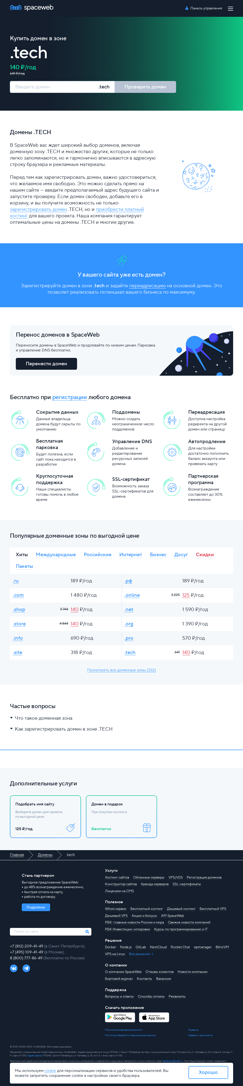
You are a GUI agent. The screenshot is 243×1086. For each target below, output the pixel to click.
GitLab (141, 947)
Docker (110, 947)
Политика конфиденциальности (123, 1029)
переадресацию (147, 286)
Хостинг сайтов (117, 877)
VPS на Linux (115, 954)
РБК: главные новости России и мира (134, 922)
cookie (50, 1070)
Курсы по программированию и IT (181, 929)
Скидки (205, 555)
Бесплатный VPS (213, 909)
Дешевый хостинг (181, 909)
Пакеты (24, 566)
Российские (97, 555)
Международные (56, 555)
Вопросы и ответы (119, 996)
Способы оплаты (151, 996)
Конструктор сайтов (121, 884)
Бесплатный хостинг (146, 909)
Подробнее (36, 907)
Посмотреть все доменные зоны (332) (121, 670)
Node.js (126, 947)
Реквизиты (177, 996)
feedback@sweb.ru (172, 1061)
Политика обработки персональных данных (130, 1035)
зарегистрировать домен (38, 209)
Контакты (144, 979)
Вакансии (163, 979)
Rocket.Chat (180, 947)
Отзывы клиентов (159, 972)
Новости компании (192, 972)
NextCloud (158, 947)
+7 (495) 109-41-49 (27, 952)
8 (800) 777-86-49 (26, 958)
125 (186, 595)
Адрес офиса (34, 1055)
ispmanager (203, 947)
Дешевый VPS (116, 916)
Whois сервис (115, 909)
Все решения (140, 954)
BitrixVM (222, 947)
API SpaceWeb (172, 916)
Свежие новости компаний (189, 922)
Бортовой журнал (119, 979)
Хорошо (208, 1072)
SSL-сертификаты (187, 884)
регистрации (69, 397)
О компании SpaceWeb (123, 972)
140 (75, 609)
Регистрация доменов (204, 877)
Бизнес (158, 555)
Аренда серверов (155, 884)
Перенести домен (46, 364)
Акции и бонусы (144, 916)
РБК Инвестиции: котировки (127, 929)
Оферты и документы (200, 1035)
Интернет (130, 555)
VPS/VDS (175, 877)
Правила (193, 1029)
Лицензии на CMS (119, 891)
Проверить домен (145, 87)
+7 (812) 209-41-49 (27, 946)
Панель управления (206, 8)
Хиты (22, 555)
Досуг (181, 555)
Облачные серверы (148, 877)
